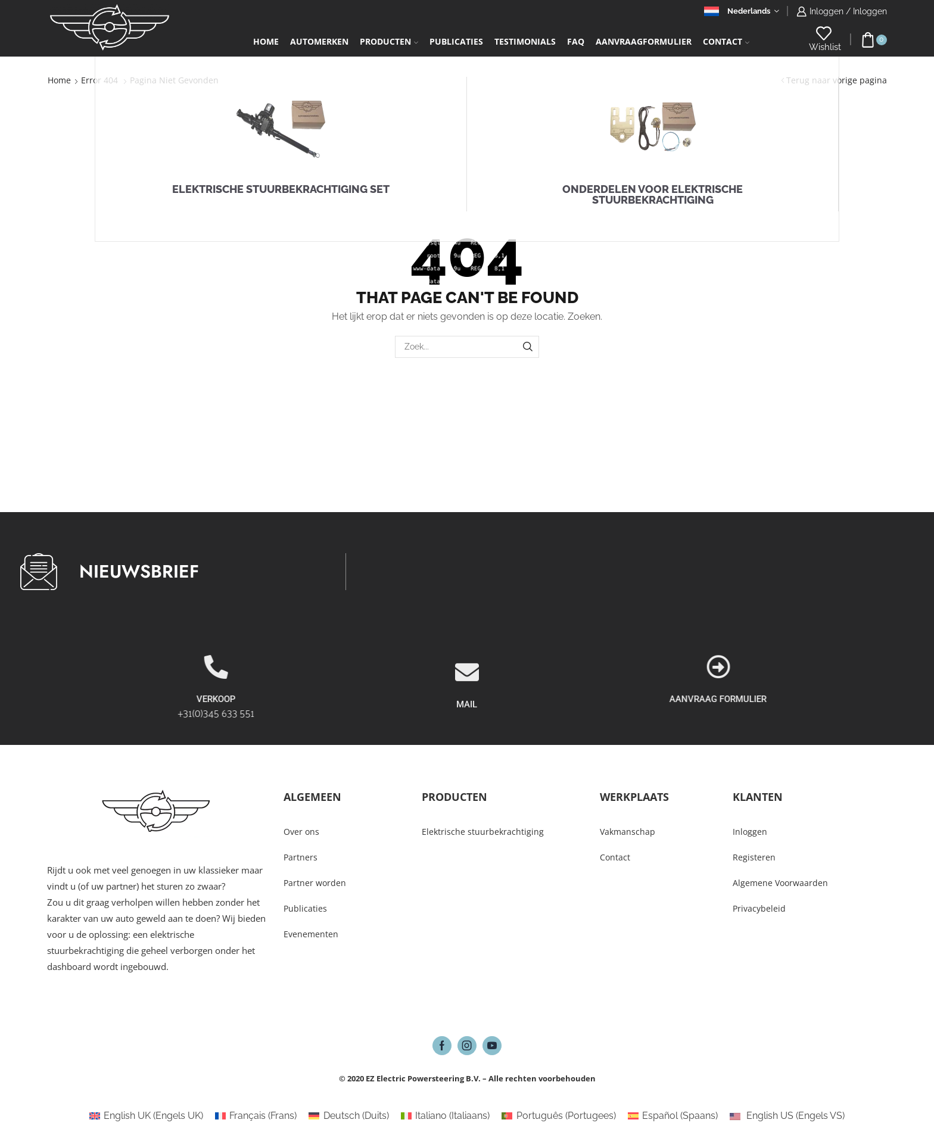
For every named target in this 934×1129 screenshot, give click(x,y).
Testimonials (525, 41)
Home (266, 41)
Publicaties (456, 41)
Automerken (319, 41)
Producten (389, 41)
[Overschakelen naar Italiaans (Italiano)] (445, 1116)
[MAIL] (467, 716)
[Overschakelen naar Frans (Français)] (256, 1116)
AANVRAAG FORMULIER (865, 699)
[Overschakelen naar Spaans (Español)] (673, 1116)
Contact (726, 41)
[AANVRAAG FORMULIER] (865, 667)
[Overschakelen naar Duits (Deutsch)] (348, 1116)
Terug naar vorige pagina (836, 80)
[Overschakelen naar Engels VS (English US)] (787, 1116)
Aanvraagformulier (644, 41)
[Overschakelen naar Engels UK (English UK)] (146, 1116)
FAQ (575, 41)
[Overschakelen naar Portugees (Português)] (558, 1116)
